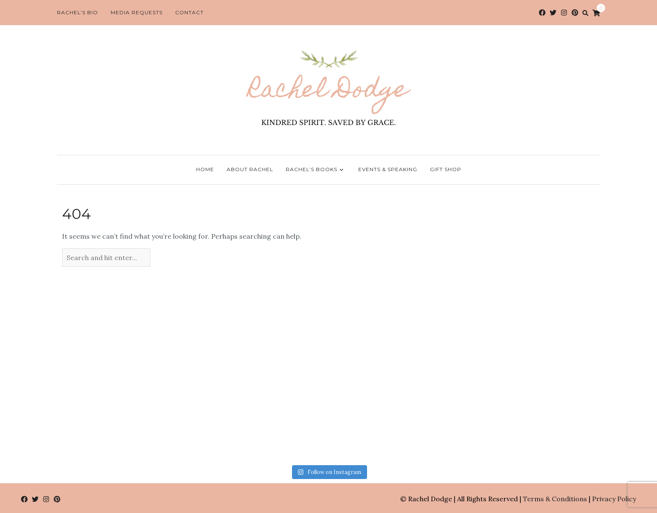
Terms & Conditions (555, 499)
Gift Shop (445, 169)
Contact (189, 12)
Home (205, 169)
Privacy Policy (614, 499)
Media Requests (137, 12)
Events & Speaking (387, 169)
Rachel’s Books (316, 170)
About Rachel (250, 169)
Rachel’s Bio (77, 12)
